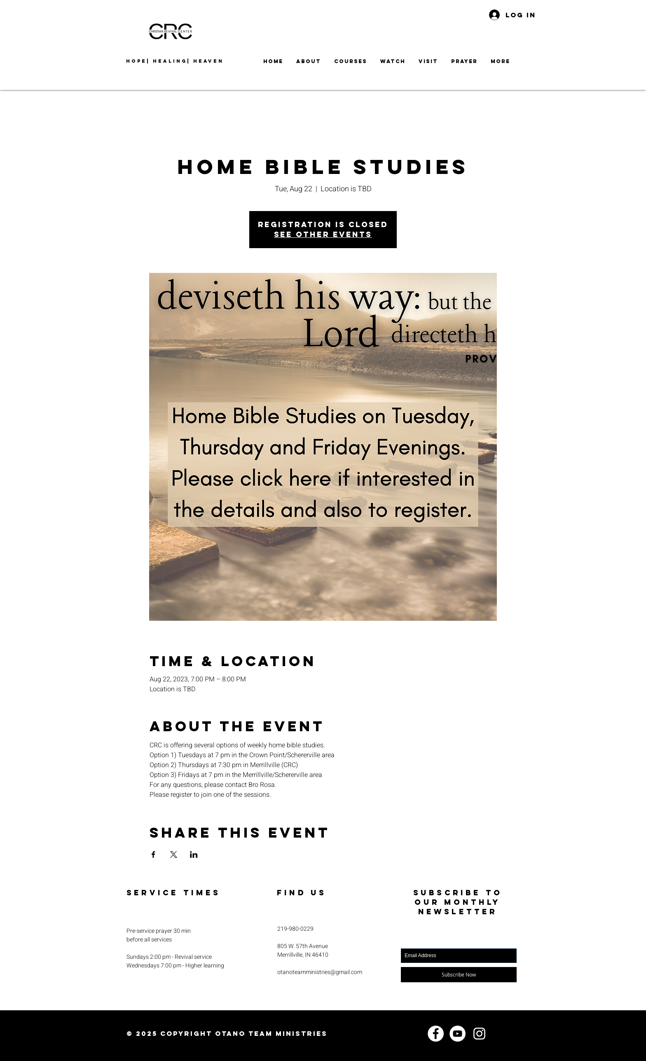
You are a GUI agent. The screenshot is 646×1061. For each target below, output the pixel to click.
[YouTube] (457, 1034)
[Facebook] (436, 1034)
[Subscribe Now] (459, 974)
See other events (323, 234)
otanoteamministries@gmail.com (319, 972)
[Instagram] (479, 1034)
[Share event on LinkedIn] (194, 854)
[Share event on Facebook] (153, 854)
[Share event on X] (174, 854)
